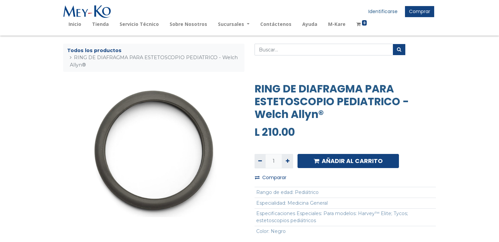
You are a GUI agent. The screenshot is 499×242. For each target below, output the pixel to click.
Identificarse (383, 11)
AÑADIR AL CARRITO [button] (348, 161)
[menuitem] (75, 24)
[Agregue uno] (287, 161)
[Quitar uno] (260, 161)
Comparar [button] (270, 177)
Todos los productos (94, 50)
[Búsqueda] (399, 49)
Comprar (419, 11)
